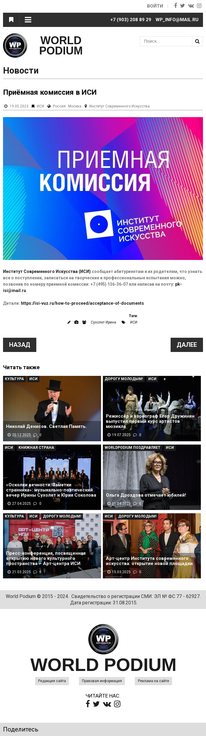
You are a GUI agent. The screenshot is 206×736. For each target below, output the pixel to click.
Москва (74, 106)
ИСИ (40, 106)
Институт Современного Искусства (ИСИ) (47, 271)
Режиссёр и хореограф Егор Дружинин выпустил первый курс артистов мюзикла (150, 421)
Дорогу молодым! (124, 379)
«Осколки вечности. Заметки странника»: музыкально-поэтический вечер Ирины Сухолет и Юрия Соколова (51, 490)
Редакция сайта (52, 681)
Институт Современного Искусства (119, 106)
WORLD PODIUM (61, 45)
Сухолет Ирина (103, 322)
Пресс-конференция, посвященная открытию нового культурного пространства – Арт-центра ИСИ (46, 558)
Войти (155, 6)
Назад (19, 344)
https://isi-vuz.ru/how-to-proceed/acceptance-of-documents (82, 303)
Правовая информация (102, 681)
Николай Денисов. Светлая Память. (46, 426)
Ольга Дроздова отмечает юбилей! (146, 495)
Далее (187, 344)
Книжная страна (36, 447)
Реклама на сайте (153, 681)
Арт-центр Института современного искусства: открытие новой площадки (149, 561)
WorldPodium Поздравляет (132, 447)
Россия (59, 106)
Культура (14, 379)
